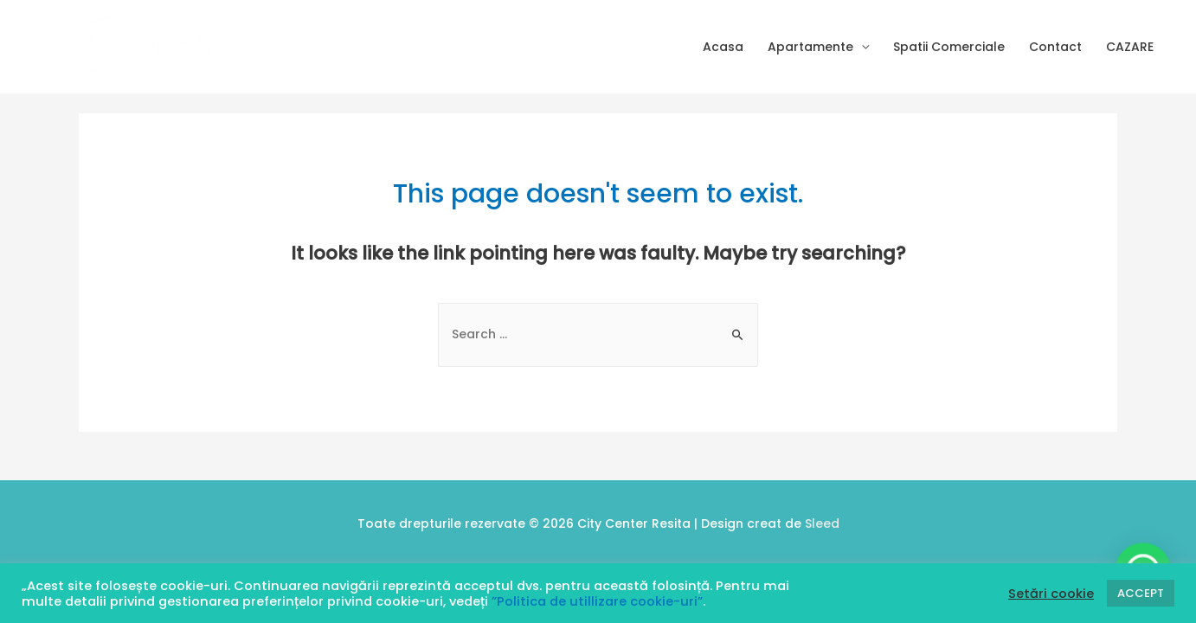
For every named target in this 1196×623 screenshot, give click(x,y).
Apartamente (810, 46)
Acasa (723, 46)
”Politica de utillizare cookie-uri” (597, 601)
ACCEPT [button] (1140, 593)
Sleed (822, 523)
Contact (1055, 46)
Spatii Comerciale (949, 46)
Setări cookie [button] (1051, 593)
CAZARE (1130, 46)
